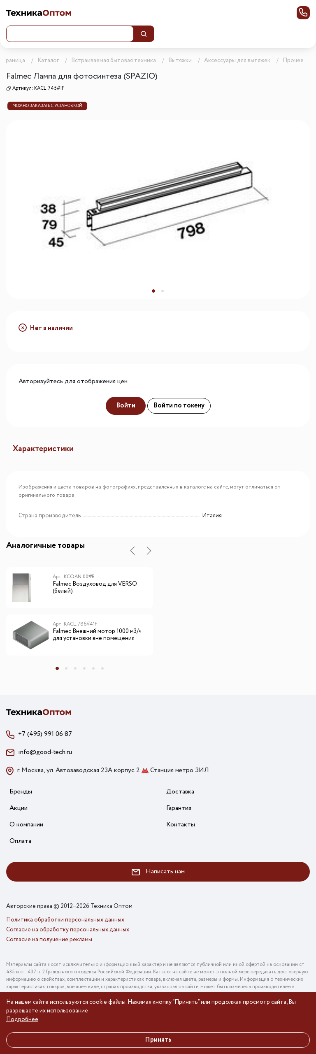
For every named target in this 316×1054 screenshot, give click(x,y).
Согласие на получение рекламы (49, 939)
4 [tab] (84, 668)
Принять (158, 1040)
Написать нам (158, 871)
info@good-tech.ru (45, 752)
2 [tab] (162, 291)
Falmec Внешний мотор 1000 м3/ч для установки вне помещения (97, 635)
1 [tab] (153, 291)
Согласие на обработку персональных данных (67, 930)
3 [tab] (75, 668)
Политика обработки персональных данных (65, 920)
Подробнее (22, 1019)
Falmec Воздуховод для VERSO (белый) (95, 588)
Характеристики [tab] (43, 449)
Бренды (20, 791)
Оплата (20, 841)
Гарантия (178, 808)
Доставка (180, 791)
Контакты (180, 824)
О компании (26, 824)
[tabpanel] (158, 209)
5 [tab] (93, 668)
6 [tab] (102, 668)
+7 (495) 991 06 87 (45, 734)
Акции (18, 808)
